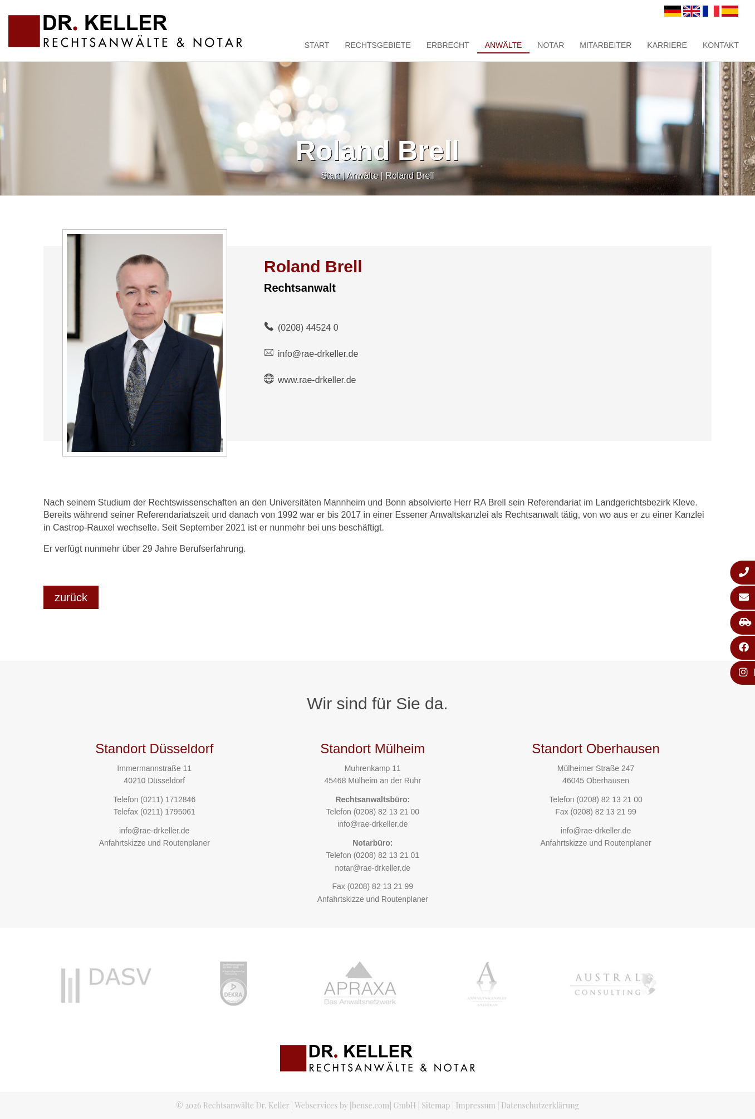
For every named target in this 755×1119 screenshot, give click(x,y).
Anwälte (503, 45)
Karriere (667, 45)
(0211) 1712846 (167, 799)
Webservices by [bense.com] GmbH (355, 1105)
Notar (550, 45)
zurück (71, 597)
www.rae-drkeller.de (317, 380)
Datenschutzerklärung (540, 1105)
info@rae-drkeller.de (318, 354)
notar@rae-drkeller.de (372, 867)
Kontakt (721, 45)
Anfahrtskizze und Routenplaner (154, 842)
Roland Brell (409, 175)
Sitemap (435, 1105)
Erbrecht (447, 45)
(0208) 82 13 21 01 (386, 855)
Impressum (476, 1105)
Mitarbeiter (605, 45)
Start (317, 45)
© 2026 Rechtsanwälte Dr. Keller (232, 1105)
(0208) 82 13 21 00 (386, 811)
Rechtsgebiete (377, 45)
